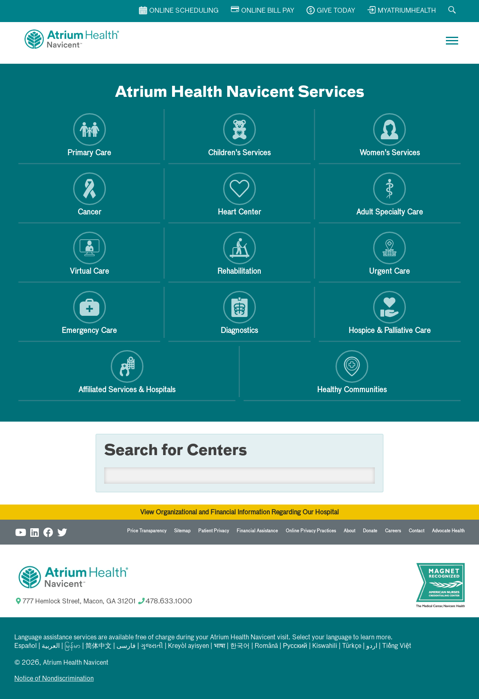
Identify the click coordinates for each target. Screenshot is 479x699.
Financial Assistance (257, 531)
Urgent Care (389, 253)
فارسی (126, 646)
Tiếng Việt (396, 646)
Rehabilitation (239, 253)
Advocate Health (448, 531)
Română (266, 646)
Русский (295, 646)
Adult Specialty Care (389, 194)
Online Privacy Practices (311, 531)
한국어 (240, 646)
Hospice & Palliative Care (390, 313)
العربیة (51, 646)
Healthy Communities (352, 372)
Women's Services (390, 135)
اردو (371, 646)
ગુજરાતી (152, 646)
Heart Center (239, 194)
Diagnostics (239, 313)
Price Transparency (146, 531)
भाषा (219, 646)
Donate (370, 531)
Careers (393, 531)
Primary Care (89, 135)
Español (25, 646)
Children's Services (239, 135)
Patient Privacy (213, 531)
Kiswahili (324, 646)
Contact (416, 531)
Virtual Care (89, 253)
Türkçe (351, 646)
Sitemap (182, 531)
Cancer (89, 194)
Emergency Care (89, 313)
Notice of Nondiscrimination (54, 679)
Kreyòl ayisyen (188, 646)
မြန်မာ (73, 646)
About (349, 531)
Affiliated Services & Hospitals (126, 372)
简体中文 (98, 646)
